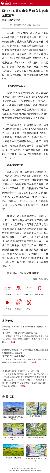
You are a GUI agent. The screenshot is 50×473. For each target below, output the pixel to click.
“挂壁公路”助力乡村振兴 (36, 437)
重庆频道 (23, 3)
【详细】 (12, 342)
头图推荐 (8, 396)
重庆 (31, 3)
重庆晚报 (36, 25)
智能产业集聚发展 (36, 416)
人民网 (15, 3)
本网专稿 (7, 320)
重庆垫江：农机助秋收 (14, 356)
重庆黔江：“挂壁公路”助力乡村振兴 (20, 333)
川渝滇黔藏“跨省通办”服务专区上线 (20, 371)
